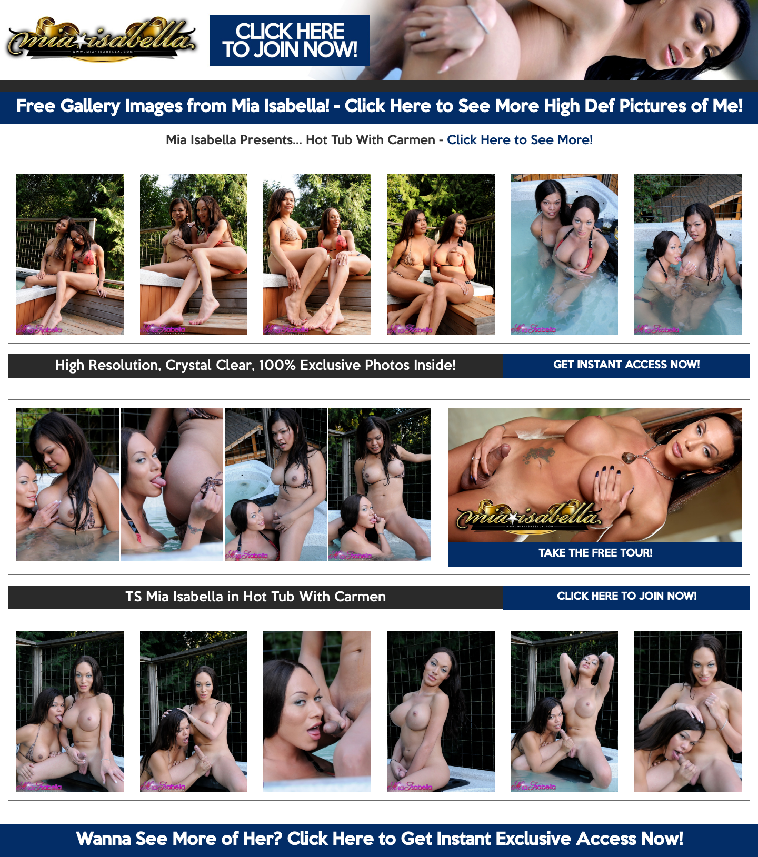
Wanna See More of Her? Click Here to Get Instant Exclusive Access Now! (379, 840)
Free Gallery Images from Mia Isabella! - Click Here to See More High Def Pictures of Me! (379, 107)
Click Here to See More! (520, 140)
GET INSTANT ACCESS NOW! (626, 365)
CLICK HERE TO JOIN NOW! (626, 597)
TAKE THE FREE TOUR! (595, 554)
